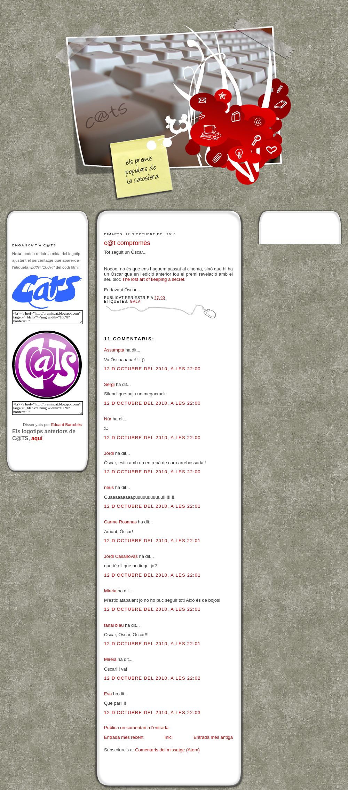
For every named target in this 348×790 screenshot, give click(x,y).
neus (109, 487)
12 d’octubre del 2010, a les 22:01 (152, 506)
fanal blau (114, 625)
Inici (169, 737)
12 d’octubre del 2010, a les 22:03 (152, 712)
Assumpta (114, 350)
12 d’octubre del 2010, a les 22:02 (152, 678)
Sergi (109, 384)
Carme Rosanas (120, 521)
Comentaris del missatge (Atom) (167, 749)
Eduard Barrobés (66, 424)
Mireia (110, 590)
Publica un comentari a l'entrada (136, 727)
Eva (108, 693)
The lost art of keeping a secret (153, 279)
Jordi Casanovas (121, 556)
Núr (107, 418)
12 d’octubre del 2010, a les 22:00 (152, 368)
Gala (135, 301)
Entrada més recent (123, 737)
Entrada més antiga (213, 737)
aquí (36, 438)
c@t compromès (127, 242)
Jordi (109, 453)
